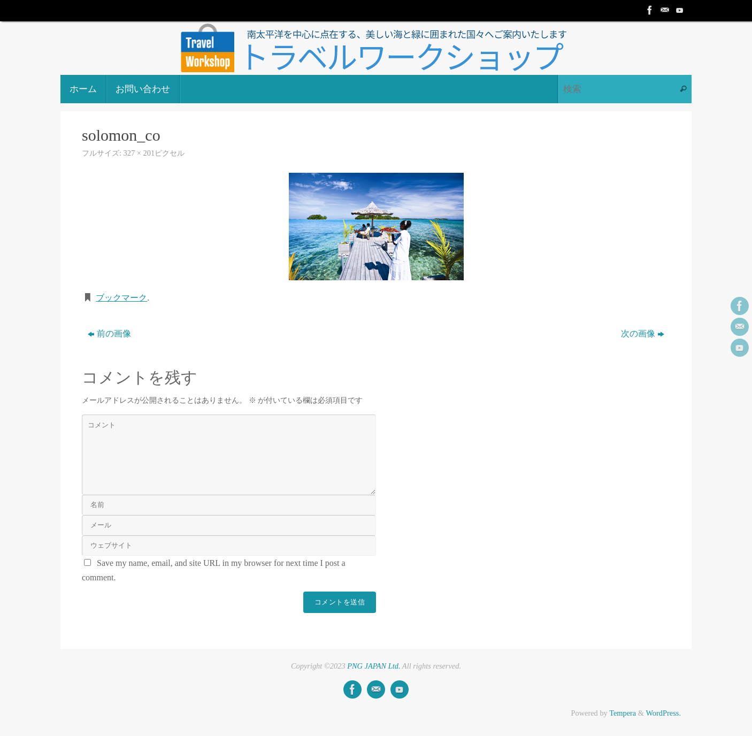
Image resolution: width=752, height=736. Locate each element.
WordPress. (663, 713)
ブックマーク (121, 297)
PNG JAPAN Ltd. (373, 666)
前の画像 (109, 333)
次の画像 (642, 333)
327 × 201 (139, 153)
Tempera (622, 713)
